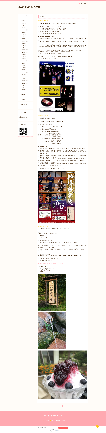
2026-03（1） (24, 27)
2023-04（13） (25, 61)
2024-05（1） (24, 47)
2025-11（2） (24, 30)
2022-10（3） (24, 67)
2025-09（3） (24, 34)
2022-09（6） (24, 70)
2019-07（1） (24, 87)
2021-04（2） (24, 76)
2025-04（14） (25, 39)
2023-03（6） (24, 63)
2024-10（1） (24, 43)
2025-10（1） (24, 32)
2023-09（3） (24, 56)
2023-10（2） (24, 54)
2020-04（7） (24, 81)
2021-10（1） (24, 74)
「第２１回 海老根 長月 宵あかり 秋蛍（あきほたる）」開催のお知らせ (58, 23)
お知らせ (22, 20)
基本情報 (22, 94)
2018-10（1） (24, 89)
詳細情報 (22, 99)
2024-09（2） (24, 45)
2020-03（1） (24, 83)
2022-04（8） (24, 72)
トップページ (23, 16)
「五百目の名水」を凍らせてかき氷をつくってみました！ (54, 228)
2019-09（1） (24, 85)
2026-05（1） (24, 23)
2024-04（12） (25, 50)
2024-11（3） (24, 41)
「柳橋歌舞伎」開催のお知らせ (46, 118)
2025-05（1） (24, 36)
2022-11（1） (24, 65)
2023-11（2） (24, 52)
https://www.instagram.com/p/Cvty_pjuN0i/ (51, 263)
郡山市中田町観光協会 (29, 6)
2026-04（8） (24, 25)
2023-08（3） (24, 58)
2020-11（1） (24, 78)
